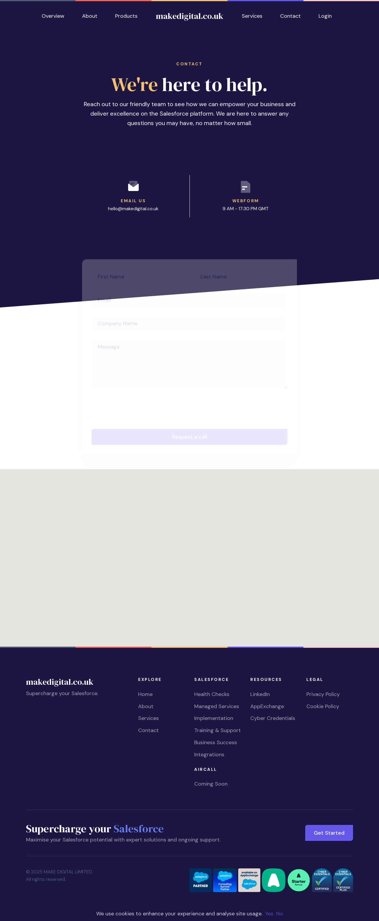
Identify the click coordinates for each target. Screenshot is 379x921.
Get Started (329, 832)
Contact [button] (290, 16)
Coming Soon (211, 783)
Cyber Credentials (272, 718)
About (145, 706)
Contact (148, 730)
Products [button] (126, 16)
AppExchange (267, 706)
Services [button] (252, 16)
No (279, 913)
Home (145, 694)
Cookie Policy (322, 706)
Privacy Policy (323, 694)
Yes (269, 913)
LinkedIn (260, 694)
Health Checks (211, 694)
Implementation (213, 718)
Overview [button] (53, 16)
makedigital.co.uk (189, 16)
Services (148, 718)
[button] (189, 552)
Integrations (209, 754)
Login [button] (325, 16)
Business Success (215, 742)
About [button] (89, 16)
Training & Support (217, 730)
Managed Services (216, 706)
